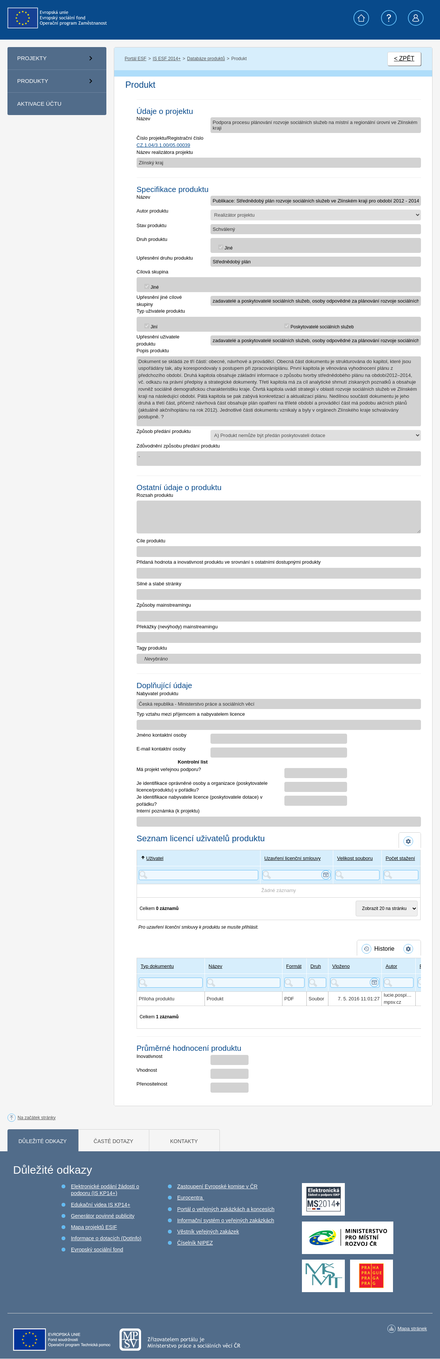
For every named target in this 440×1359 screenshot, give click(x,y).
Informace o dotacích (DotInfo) (106, 1238)
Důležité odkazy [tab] (42, 1141)
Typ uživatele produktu (161, 311)
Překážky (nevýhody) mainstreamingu (177, 626)
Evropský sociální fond (97, 1250)
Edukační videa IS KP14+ (100, 1205)
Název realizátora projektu (165, 152)
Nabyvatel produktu (157, 693)
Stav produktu (151, 225)
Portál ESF (135, 58)
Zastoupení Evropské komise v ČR (217, 1186)
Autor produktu (152, 211)
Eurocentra (190, 1198)
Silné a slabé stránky (159, 583)
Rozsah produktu (155, 495)
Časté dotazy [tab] (113, 1141)
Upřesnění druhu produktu (165, 258)
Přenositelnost (152, 1084)
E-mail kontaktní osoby (161, 749)
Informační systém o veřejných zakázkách (225, 1220)
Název (143, 118)
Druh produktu (152, 239)
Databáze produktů (206, 58)
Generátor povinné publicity (102, 1216)
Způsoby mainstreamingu (164, 605)
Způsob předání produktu (164, 431)
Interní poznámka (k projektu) (168, 811)
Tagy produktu (152, 648)
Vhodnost (147, 1070)
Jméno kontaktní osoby (162, 735)
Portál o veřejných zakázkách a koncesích (226, 1209)
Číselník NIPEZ (195, 1243)
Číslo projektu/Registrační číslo (170, 138)
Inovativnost (149, 1056)
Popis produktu (153, 350)
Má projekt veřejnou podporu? (169, 769)
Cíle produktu (151, 541)
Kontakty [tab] (184, 1141)
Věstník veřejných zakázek (208, 1232)
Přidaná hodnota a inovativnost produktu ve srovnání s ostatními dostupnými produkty (229, 562)
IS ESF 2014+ (167, 58)
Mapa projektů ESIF (94, 1227)
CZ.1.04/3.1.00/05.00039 (163, 145)
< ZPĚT (404, 58)
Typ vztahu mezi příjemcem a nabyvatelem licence (191, 714)
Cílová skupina (152, 272)
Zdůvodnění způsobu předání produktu (178, 446)
